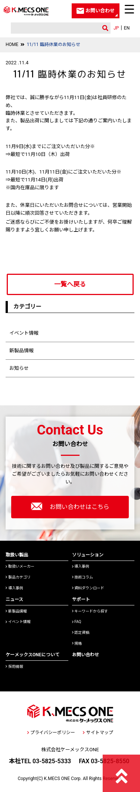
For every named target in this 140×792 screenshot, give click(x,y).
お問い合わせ (85, 654)
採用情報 (14, 666)
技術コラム (82, 577)
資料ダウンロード (88, 588)
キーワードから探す (90, 611)
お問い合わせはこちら (70, 506)
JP (116, 28)
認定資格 (81, 632)
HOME (12, 44)
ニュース (14, 599)
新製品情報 (21, 350)
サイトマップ (98, 732)
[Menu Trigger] (129, 9)
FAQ (76, 622)
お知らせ (19, 368)
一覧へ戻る (70, 284)
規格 (77, 643)
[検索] (54, 28)
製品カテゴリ (18, 577)
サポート (81, 599)
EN (127, 28)
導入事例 (14, 588)
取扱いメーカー (20, 566)
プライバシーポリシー (51, 732)
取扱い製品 (17, 555)
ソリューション (87, 555)
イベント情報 (23, 333)
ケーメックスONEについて (32, 654)
